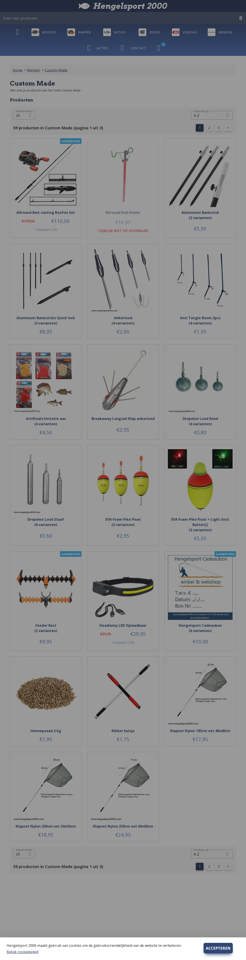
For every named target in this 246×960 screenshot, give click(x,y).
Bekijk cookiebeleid (22, 951)
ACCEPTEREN (218, 948)
